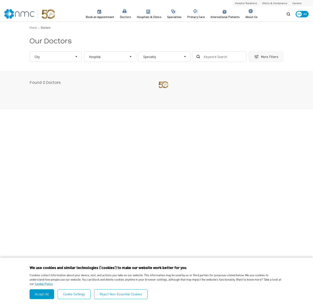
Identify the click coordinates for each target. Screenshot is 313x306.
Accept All (42, 294)
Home (33, 27)
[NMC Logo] (29, 14)
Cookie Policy (44, 284)
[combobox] (89, 56)
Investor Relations (246, 3)
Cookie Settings (74, 294)
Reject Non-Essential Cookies (121, 294)
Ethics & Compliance (274, 3)
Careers (297, 3)
